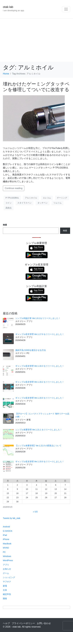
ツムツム (57, 203)
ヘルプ (6, 623)
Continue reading (13, 188)
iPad (5, 535)
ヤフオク (7, 581)
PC (4, 552)
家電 (5, 586)
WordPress (8, 560)
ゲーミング (62, 198)
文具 (5, 590)
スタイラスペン (24, 203)
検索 (5, 225)
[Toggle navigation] (66, 9)
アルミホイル (31, 198)
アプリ (6, 565)
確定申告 (7, 594)
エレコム (47, 198)
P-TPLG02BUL (12, 198)
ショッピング (9, 577)
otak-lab (8, 6)
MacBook (7, 543)
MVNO (6, 548)
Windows (7, 556)
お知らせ (7, 569)
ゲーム (6, 573)
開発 (5, 598)
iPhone (6, 539)
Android (6, 526)
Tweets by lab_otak (11, 518)
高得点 (9, 208)
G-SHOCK (7, 531)
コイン (9, 203)
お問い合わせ (44, 623)
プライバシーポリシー (23, 623)
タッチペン (43, 203)
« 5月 (35, 512)
